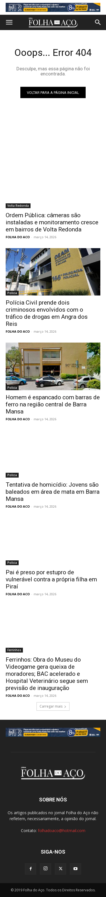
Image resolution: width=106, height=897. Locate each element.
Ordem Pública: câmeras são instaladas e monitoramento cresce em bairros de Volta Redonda (52, 222)
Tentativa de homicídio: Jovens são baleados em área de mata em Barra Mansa (52, 491)
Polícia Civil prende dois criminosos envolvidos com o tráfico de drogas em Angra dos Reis (47, 313)
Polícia (12, 293)
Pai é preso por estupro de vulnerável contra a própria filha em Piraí (51, 579)
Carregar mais (53, 706)
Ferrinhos (14, 650)
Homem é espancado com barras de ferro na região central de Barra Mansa (53, 404)
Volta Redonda (18, 206)
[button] (9, 22)
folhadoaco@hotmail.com (61, 830)
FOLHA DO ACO (18, 237)
